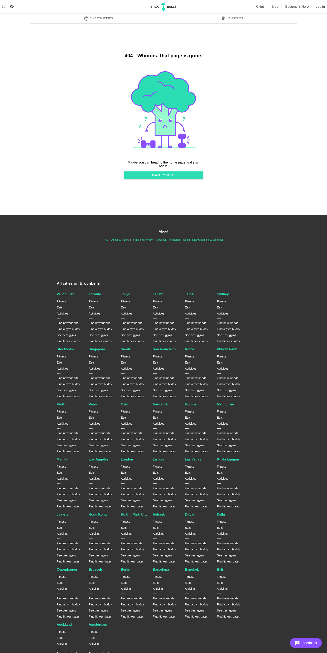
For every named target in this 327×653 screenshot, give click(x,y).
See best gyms (66, 335)
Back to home (163, 175)
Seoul (125, 349)
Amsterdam (98, 624)
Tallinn (158, 294)
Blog (275, 6)
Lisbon (158, 459)
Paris (93, 404)
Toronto (95, 294)
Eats (60, 307)
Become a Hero (297, 6)
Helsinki (159, 514)
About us (116, 239)
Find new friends (67, 323)
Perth (61, 404)
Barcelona (161, 569)
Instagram (174, 239)
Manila (62, 459)
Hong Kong (98, 514)
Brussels (96, 569)
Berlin (125, 569)
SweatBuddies (98, 18)
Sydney (223, 294)
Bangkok (192, 569)
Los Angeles (99, 459)
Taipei (189, 294)
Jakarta (62, 514)
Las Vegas (193, 459)
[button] (306, 643)
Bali (220, 569)
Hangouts (232, 18)
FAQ (105, 239)
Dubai (189, 514)
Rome (189, 349)
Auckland (64, 624)
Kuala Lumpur (228, 459)
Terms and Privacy (142, 239)
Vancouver (65, 294)
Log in (320, 6)
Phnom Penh (227, 349)
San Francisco (164, 349)
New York (160, 404)
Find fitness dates (68, 341)
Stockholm (65, 349)
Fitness (61, 301)
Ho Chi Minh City (134, 514)
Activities (62, 313)
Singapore (97, 349)
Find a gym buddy (68, 329)
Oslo (124, 404)
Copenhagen (67, 569)
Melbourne (225, 404)
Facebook (160, 239)
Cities (260, 6)
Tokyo (125, 294)
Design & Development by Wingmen (203, 239)
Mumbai (191, 404)
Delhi (221, 514)
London (127, 459)
